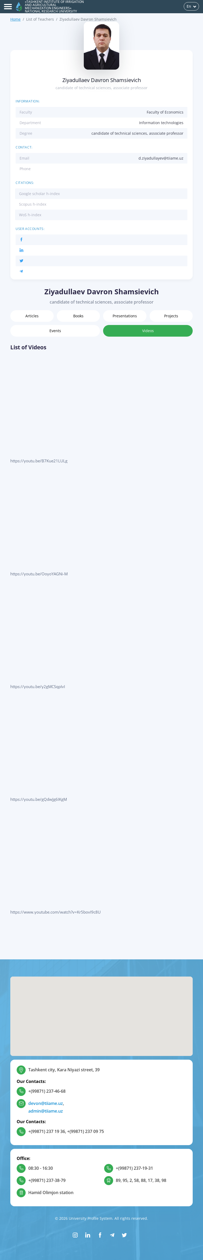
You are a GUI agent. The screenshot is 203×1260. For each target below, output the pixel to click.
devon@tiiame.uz (45, 1103)
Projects (171, 315)
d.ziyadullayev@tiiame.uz (161, 158)
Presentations (125, 315)
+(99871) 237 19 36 (46, 1131)
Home (15, 19)
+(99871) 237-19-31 (134, 1168)
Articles (32, 315)
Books (78, 315)
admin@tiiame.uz (45, 1111)
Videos (148, 330)
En (191, 6)
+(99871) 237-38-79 (47, 1180)
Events (55, 330)
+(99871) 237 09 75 (85, 1131)
